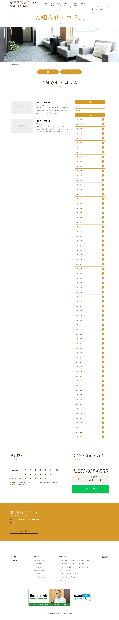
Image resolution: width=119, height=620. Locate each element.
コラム (71, 72)
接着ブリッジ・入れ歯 (68, 577)
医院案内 (39, 564)
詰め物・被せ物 (66, 568)
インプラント (66, 581)
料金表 (70, 6)
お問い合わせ (82, 5)
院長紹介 (39, 568)
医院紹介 (52, 5)
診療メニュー (59, 5)
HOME (46, 5)
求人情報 (75, 5)
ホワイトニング (66, 571)
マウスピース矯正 (84, 561)
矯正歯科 (81, 564)
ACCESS (24, 531)
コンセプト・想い (41, 561)
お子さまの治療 (83, 568)
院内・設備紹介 (41, 571)
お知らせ (65, 5)
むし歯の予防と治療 (68, 561)
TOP (11, 64)
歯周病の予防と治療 (68, 564)
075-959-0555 (100, 10)
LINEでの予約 (90, 489)
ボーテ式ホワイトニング (69, 574)
